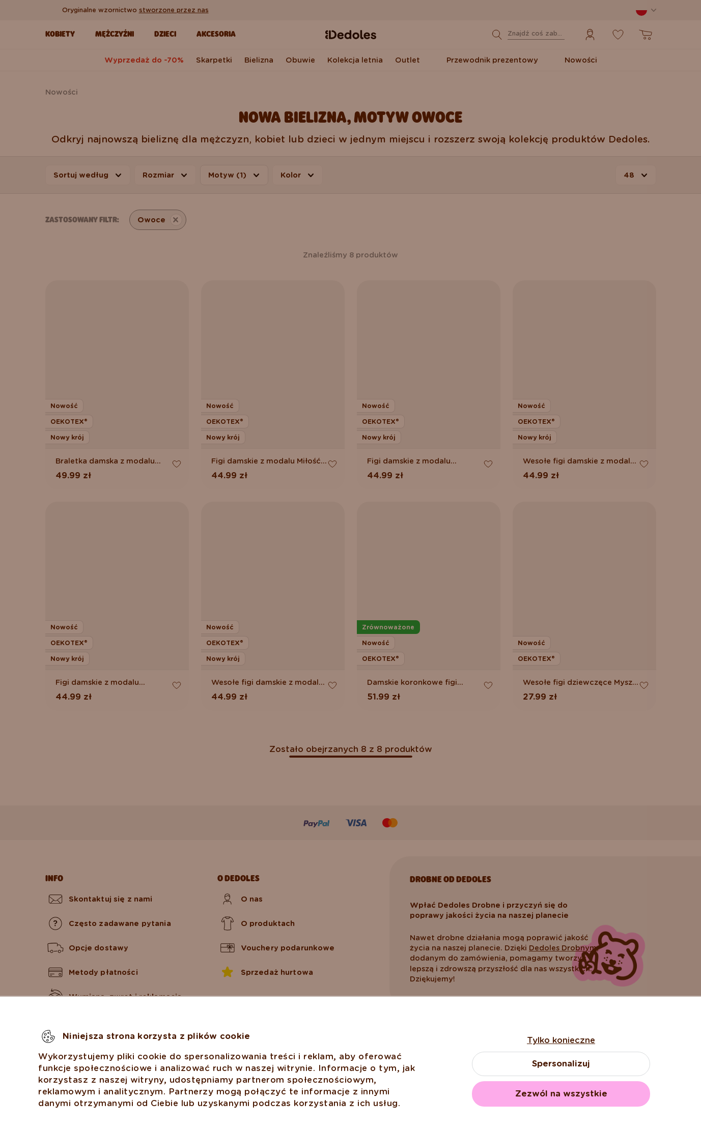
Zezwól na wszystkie (561, 1093)
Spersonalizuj (561, 1063)
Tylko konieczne (561, 1040)
